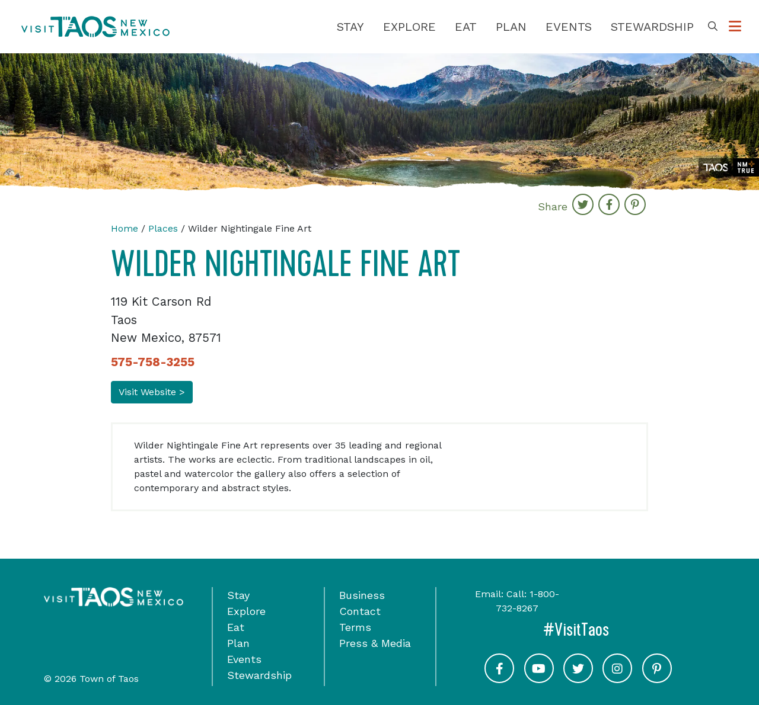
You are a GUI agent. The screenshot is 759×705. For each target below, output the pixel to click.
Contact (360, 611)
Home (124, 228)
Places (163, 228)
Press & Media (375, 643)
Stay (350, 27)
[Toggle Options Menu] (735, 26)
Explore (409, 27)
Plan (511, 27)
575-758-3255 (152, 362)
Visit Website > (152, 392)
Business (362, 595)
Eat (466, 27)
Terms (355, 627)
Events (569, 27)
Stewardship (652, 27)
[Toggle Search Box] (712, 27)
